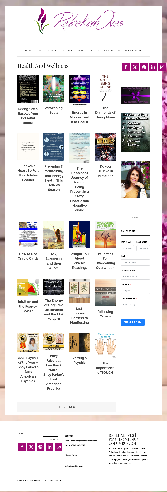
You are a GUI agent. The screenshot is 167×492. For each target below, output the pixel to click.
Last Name (141, 242)
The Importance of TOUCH (105, 367)
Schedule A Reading (130, 51)
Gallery (94, 51)
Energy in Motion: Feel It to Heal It (79, 117)
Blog (81, 51)
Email (123, 256)
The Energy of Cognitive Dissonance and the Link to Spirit (54, 309)
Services (68, 51)
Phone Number (128, 270)
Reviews (108, 51)
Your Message (128, 298)
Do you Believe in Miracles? (105, 171)
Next (72, 406)
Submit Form (132, 322)
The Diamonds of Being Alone (105, 112)
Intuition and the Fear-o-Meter (28, 306)
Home (28, 51)
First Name (126, 242)
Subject (125, 284)
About (40, 51)
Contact (53, 51)
